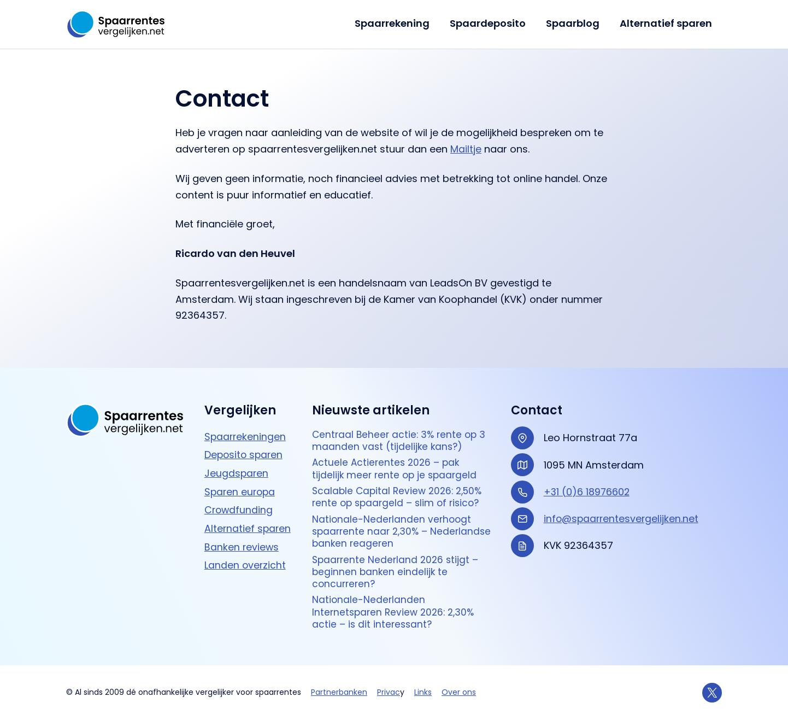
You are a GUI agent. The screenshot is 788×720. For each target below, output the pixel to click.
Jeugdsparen (236, 463)
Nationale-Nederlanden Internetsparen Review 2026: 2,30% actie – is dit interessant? (396, 611)
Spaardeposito (489, 23)
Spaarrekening (393, 23)
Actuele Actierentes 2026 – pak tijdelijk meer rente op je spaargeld (396, 461)
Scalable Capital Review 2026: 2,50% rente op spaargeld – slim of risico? (400, 491)
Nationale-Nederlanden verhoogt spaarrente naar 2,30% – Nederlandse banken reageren (393, 526)
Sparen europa (241, 481)
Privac (388, 692)
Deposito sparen (244, 445)
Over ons (459, 692)
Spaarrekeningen (245, 427)
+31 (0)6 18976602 (587, 482)
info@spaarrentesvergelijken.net (622, 509)
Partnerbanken (339, 692)
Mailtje (465, 149)
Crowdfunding (239, 499)
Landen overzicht (245, 554)
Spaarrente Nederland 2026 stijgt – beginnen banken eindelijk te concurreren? (397, 568)
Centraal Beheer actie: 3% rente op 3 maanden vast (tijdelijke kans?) (401, 431)
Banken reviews (242, 536)
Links (423, 692)
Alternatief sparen (666, 23)
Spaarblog (573, 23)
